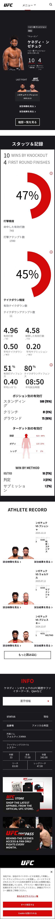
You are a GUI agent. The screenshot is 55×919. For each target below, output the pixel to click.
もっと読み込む (27, 655)
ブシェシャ (41, 528)
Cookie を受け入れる (27, 913)
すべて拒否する (27, 904)
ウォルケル (41, 576)
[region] (27, 893)
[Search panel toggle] (50, 4)
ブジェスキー (41, 621)
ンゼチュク (41, 523)
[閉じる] (51, 872)
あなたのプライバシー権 (27, 896)
